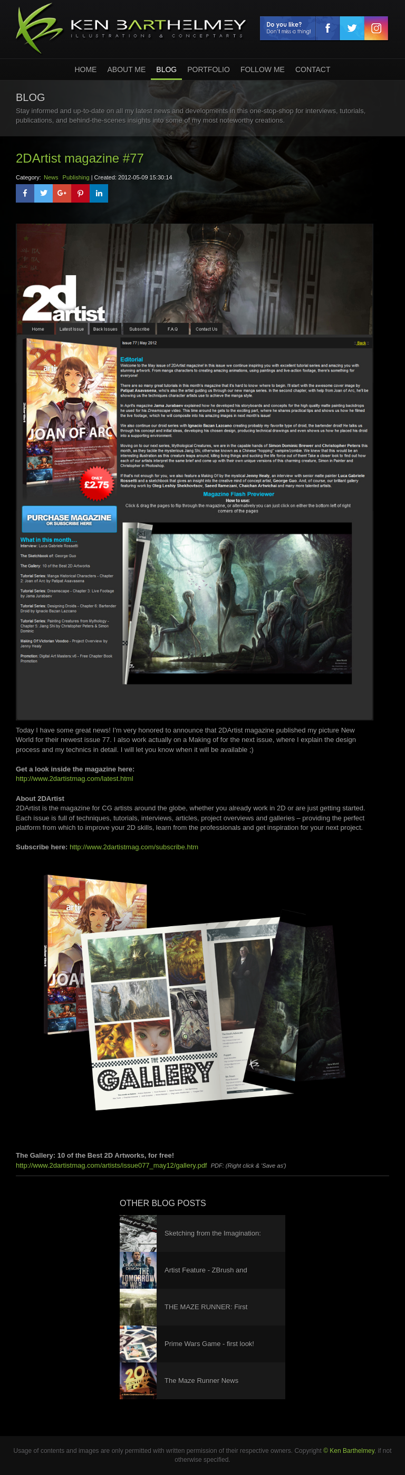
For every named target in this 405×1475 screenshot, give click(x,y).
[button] (25, 193)
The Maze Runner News (201, 1380)
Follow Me (262, 69)
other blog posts (163, 1203)
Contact (313, 69)
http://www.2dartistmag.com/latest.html (74, 778)
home (85, 69)
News (51, 177)
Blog (166, 69)
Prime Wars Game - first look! (209, 1344)
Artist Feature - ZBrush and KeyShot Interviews (206, 1277)
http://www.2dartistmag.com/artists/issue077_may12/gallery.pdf (111, 1165)
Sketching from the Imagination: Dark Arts (213, 1240)
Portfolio (208, 69)
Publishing (76, 177)
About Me (126, 69)
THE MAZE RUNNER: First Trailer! (206, 1314)
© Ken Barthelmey (348, 1450)
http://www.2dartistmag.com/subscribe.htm (134, 847)
